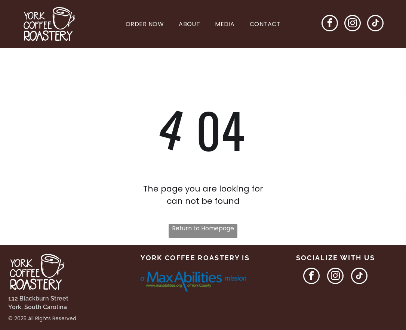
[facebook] (330, 24)
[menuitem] (144, 24)
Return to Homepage (203, 228)
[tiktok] (375, 24)
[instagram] (352, 24)
